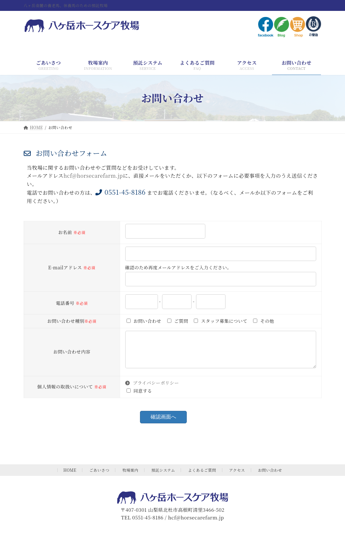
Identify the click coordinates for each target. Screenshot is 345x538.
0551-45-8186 (120, 192)
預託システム (163, 476)
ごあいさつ (99, 476)
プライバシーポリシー (152, 389)
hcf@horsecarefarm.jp (93, 175)
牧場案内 (130, 476)
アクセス (237, 476)
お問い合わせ (270, 476)
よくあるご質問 (202, 476)
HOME (70, 476)
